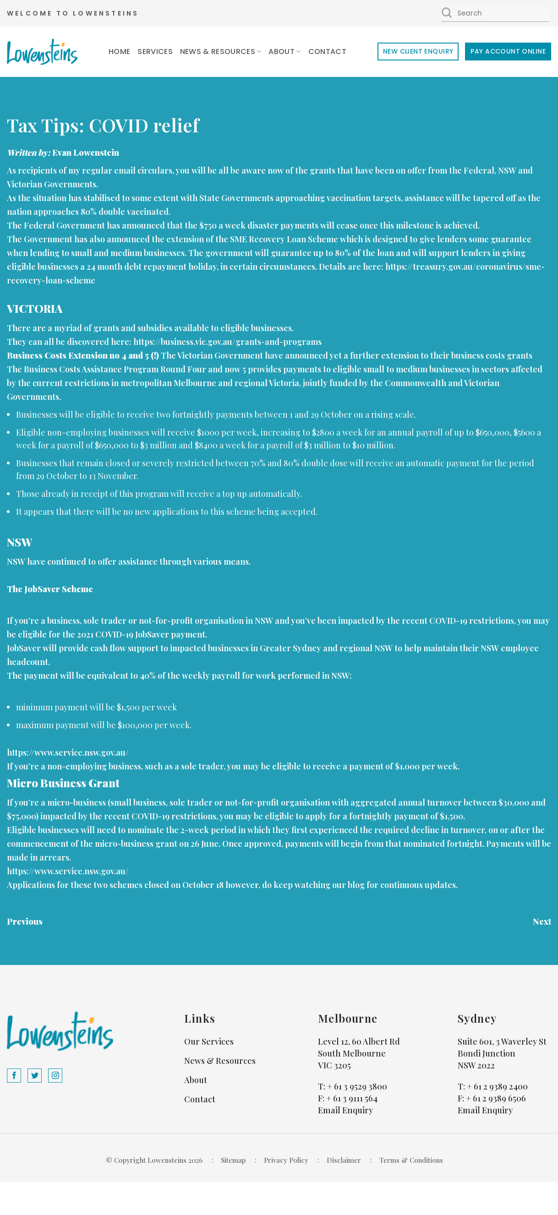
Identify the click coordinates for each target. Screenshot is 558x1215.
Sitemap (233, 1160)
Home (119, 51)
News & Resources (221, 51)
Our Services (209, 1041)
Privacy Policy (286, 1160)
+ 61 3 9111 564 (351, 1098)
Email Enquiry (345, 1110)
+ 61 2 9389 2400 (497, 1086)
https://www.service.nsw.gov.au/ (68, 752)
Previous (25, 921)
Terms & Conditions (411, 1160)
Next (542, 921)
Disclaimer (344, 1160)
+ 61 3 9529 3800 (357, 1086)
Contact (327, 51)
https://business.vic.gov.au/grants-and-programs (227, 341)
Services (155, 51)
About (284, 51)
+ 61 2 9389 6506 (496, 1098)
